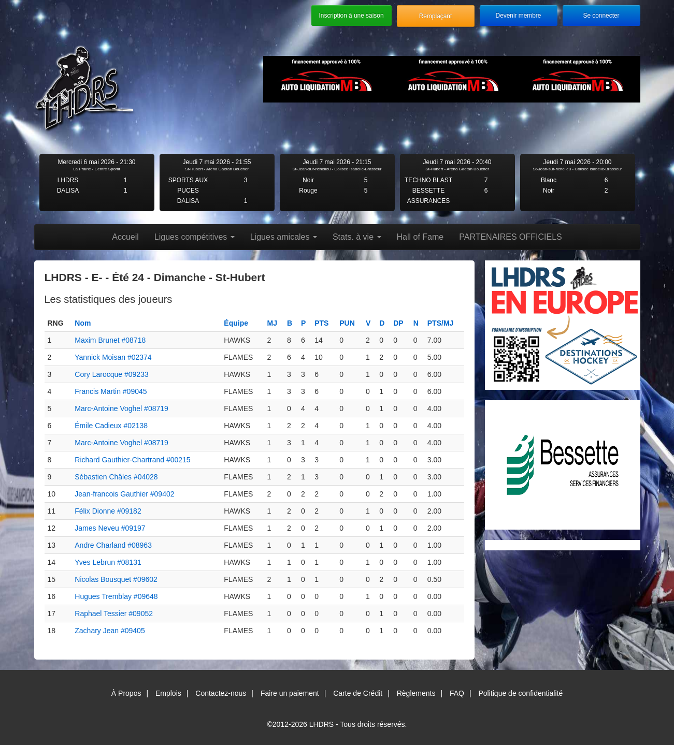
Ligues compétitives (194, 236)
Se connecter (601, 15)
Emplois (168, 693)
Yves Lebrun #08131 (108, 562)
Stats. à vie (357, 236)
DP (398, 323)
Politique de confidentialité (521, 693)
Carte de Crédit (357, 693)
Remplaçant (435, 16)
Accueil (125, 236)
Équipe (236, 323)
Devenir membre (518, 15)
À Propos (126, 693)
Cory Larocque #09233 (111, 374)
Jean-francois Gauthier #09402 (124, 494)
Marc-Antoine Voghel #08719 (121, 408)
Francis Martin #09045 (111, 391)
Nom (83, 323)
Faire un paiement (290, 693)
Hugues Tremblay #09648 (116, 596)
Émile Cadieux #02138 (111, 425)
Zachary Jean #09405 (110, 630)
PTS (321, 323)
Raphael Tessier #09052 (114, 613)
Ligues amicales (283, 236)
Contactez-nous (220, 693)
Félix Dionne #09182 (108, 511)
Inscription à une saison (351, 15)
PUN (347, 323)
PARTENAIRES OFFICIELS (510, 236)
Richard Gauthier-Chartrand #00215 (132, 460)
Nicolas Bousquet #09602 (116, 579)
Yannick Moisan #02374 (113, 357)
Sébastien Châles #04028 (116, 477)
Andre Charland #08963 (113, 545)
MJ (272, 323)
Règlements (416, 693)
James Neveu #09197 (110, 528)
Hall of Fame (420, 236)
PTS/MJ (440, 323)
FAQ (457, 693)
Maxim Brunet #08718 (110, 340)
